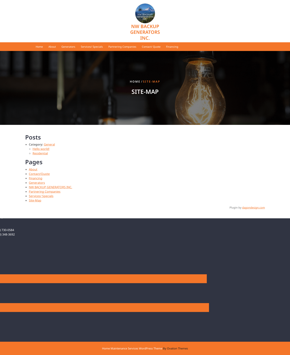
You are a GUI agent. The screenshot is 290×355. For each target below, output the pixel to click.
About (52, 46)
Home (39, 46)
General (49, 144)
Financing (172, 46)
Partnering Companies (122, 46)
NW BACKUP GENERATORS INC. (145, 32)
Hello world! (41, 149)
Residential (40, 153)
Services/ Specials (92, 46)
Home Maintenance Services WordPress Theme (145, 348)
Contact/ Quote (151, 46)
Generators (68, 46)
